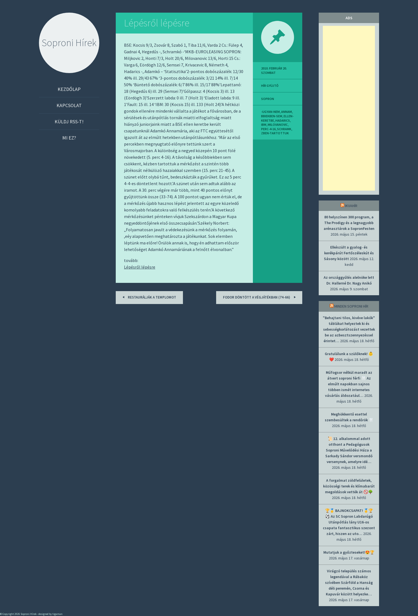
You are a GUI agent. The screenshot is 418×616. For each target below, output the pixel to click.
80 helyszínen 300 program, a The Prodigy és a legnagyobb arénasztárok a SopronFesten (349, 222)
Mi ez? (69, 138)
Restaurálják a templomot (148, 297)
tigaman (57, 614)
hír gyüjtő (269, 85)
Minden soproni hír (351, 306)
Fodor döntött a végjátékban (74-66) (260, 297)
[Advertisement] (349, 108)
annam (286, 112)
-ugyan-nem (270, 112)
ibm (263, 124)
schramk (284, 129)
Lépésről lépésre (156, 23)
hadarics (282, 120)
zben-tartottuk (275, 133)
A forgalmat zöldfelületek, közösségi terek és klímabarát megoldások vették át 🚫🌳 (349, 486)
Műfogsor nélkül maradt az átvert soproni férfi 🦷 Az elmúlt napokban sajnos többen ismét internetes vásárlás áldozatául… (348, 384)
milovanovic (278, 124)
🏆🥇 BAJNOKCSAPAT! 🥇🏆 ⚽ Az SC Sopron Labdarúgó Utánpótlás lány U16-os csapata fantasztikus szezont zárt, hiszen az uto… (349, 522)
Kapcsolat (69, 105)
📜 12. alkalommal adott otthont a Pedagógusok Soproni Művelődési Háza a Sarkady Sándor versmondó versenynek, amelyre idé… (348, 450)
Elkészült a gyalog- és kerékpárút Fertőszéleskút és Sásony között (349, 253)
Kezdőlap (69, 89)
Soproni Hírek (69, 43)
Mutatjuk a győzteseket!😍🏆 (348, 552)
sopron (267, 99)
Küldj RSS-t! (69, 121)
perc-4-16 (268, 129)
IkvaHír (351, 205)
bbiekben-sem (271, 116)
